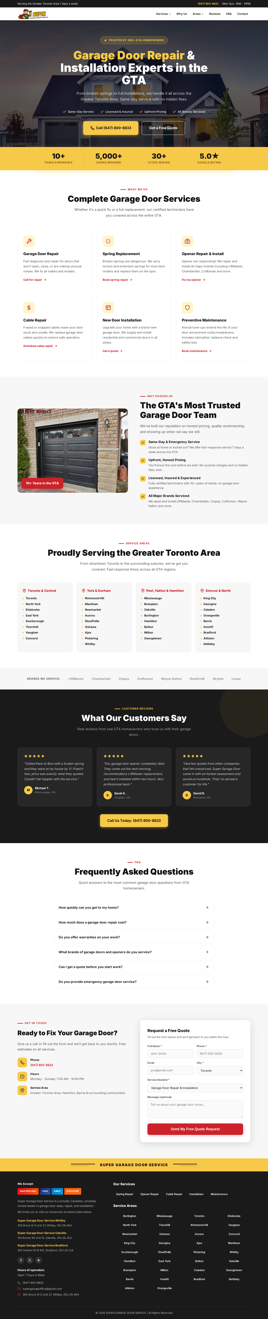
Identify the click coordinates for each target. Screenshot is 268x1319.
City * (200, 1062)
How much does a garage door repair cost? (134, 922)
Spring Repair (124, 1194)
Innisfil (208, 627)
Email (150, 1062)
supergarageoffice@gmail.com (42, 1288)
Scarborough (35, 621)
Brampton (151, 604)
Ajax (88, 632)
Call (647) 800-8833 (110, 128)
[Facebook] (20, 1260)
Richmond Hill (94, 598)
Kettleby (209, 644)
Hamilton (150, 621)
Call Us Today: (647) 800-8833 (134, 820)
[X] (29, 1260)
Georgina (210, 604)
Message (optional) (159, 1097)
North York (33, 604)
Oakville (149, 609)
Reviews (215, 13)
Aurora (90, 615)
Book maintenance (197, 351)
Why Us (181, 13)
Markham (91, 604)
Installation (196, 1194)
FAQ (229, 13)
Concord (32, 638)
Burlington (151, 615)
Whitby (90, 644)
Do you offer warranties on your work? (134, 937)
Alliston (209, 638)
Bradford (210, 632)
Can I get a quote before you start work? (134, 967)
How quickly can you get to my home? (134, 907)
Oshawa (90, 627)
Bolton (148, 627)
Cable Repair (174, 1194)
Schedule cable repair (40, 346)
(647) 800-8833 (208, 3)
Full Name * (154, 1046)
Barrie (208, 621)
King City (210, 598)
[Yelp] (38, 1260)
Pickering (91, 638)
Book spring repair (118, 279)
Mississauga (153, 598)
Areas (198, 13)
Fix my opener (194, 279)
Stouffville (92, 621)
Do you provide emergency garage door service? (134, 982)
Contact (242, 13)
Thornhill (32, 627)
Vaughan (32, 632)
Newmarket (93, 609)
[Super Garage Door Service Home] (33, 13)
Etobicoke (33, 609)
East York (32, 615)
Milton (148, 632)
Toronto (31, 598)
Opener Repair (149, 1194)
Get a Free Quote (163, 128)
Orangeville (211, 615)
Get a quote (113, 351)
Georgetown (153, 638)
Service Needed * (158, 1079)
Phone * (202, 1046)
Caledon (209, 609)
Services (163, 13)
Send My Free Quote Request (195, 1129)
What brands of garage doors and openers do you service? (134, 952)
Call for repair (35, 279)
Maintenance (219, 1194)
